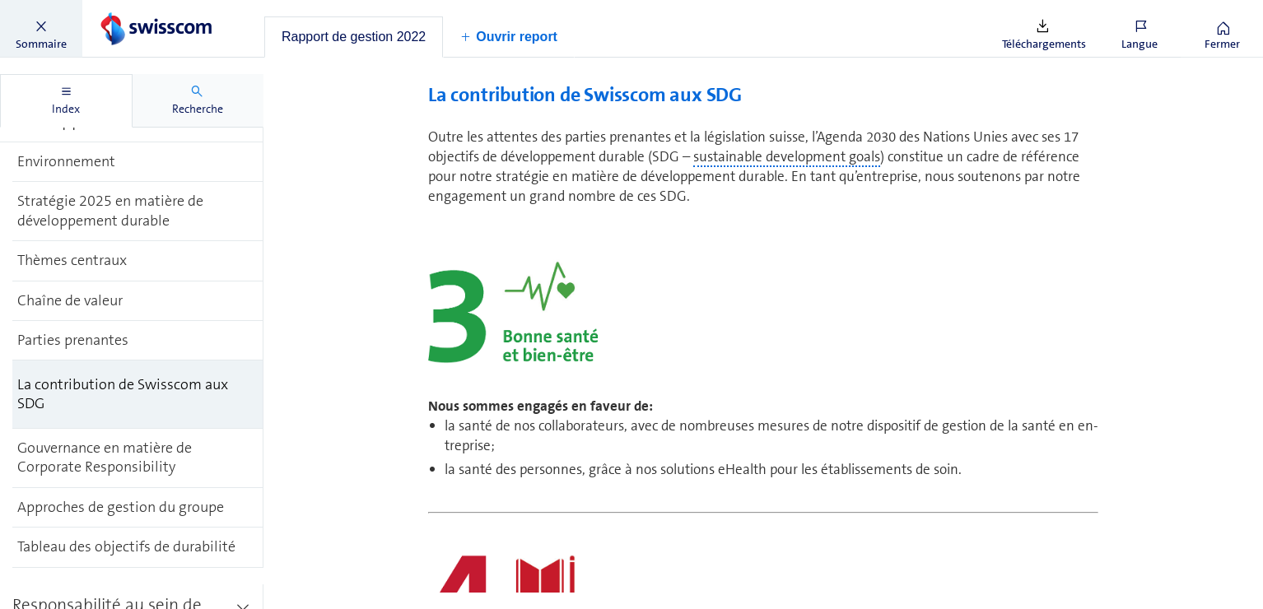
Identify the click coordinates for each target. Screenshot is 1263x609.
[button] (41, 29)
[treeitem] (137, 162)
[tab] (353, 37)
